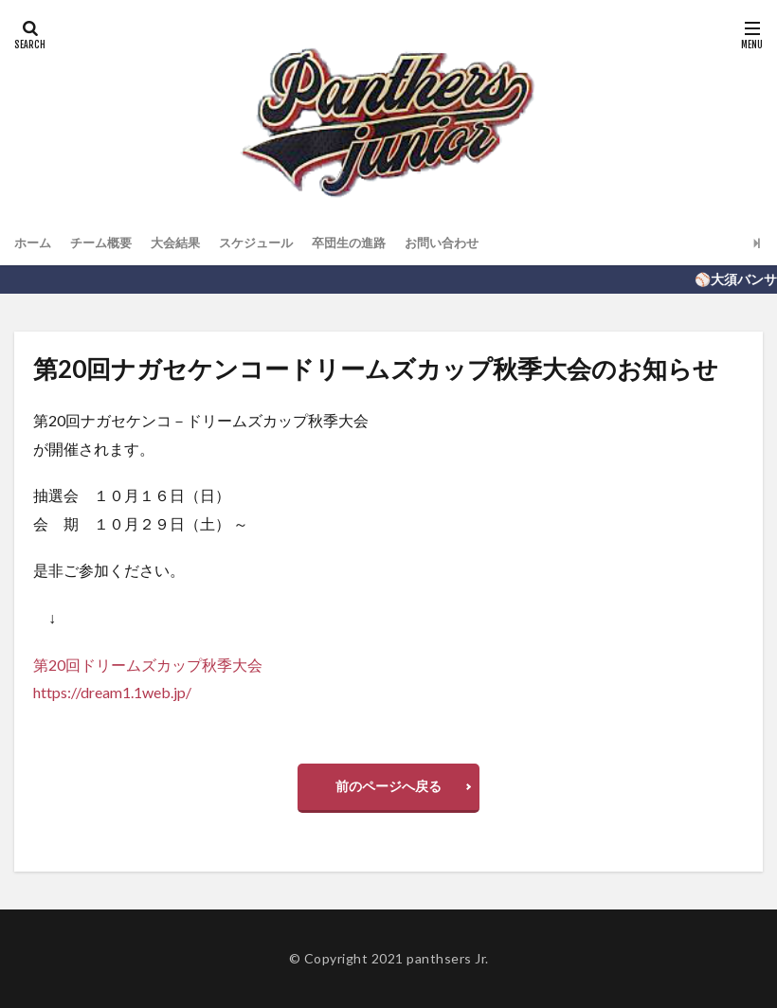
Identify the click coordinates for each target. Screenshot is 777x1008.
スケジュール (270, 243)
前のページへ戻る (388, 786)
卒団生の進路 (368, 243)
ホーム (34, 243)
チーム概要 (106, 243)
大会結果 (184, 243)
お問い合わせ (467, 243)
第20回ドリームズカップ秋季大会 (147, 665)
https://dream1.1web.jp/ (112, 692)
